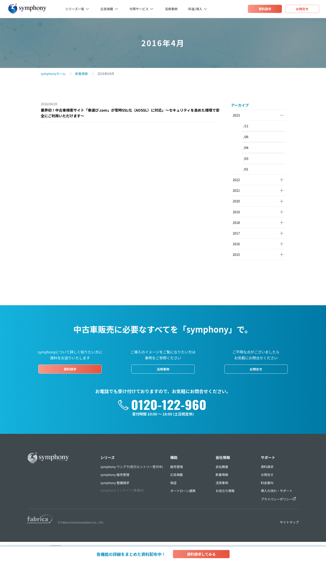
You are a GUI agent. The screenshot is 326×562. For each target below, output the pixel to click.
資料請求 (70, 369)
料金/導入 (195, 9)
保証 (173, 482)
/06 (246, 136)
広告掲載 (106, 9)
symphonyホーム (53, 73)
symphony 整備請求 (115, 482)
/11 (246, 126)
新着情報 (81, 73)
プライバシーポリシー (278, 499)
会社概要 (222, 466)
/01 (246, 169)
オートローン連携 (182, 490)
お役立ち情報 (225, 490)
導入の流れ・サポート (276, 490)
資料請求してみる (201, 554)
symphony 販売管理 (115, 474)
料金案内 (267, 482)
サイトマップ (289, 522)
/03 (246, 158)
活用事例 (171, 9)
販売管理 (176, 466)
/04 (246, 147)
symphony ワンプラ (132, 466)
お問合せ (256, 369)
